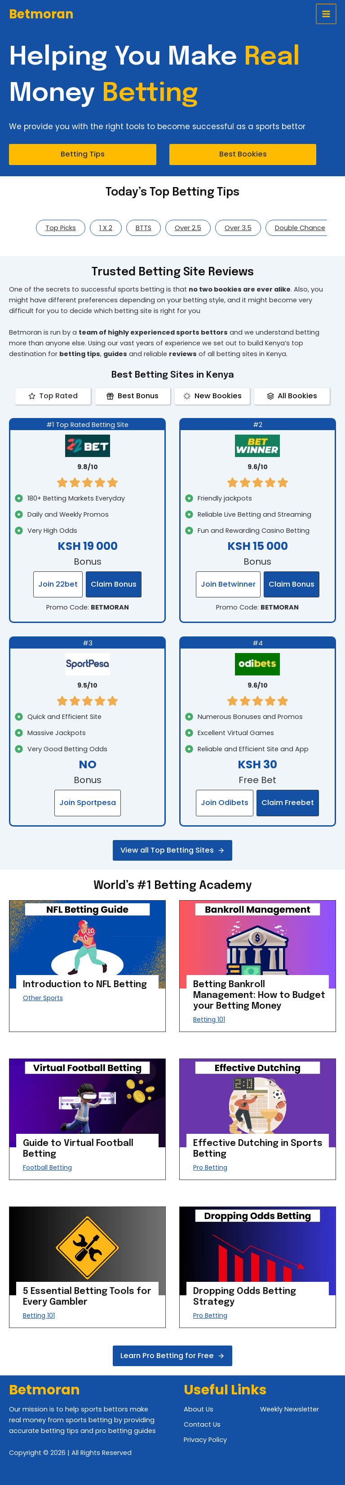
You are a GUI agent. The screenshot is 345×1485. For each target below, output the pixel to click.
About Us (198, 1409)
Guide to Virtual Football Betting (78, 1149)
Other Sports (43, 997)
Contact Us (202, 1424)
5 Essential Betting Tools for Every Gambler (87, 1297)
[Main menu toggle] (326, 13)
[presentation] (87, 945)
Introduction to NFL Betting (85, 984)
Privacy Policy (205, 1439)
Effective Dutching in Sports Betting (258, 1149)
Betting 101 (209, 1019)
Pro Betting (210, 1167)
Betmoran (41, 14)
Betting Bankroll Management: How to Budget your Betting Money (259, 995)
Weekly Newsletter (289, 1409)
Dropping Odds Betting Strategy (244, 1297)
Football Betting (47, 1167)
